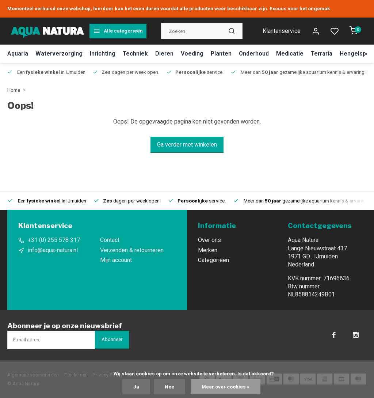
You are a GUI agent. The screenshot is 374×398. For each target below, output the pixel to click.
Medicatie (290, 53)
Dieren (164, 53)
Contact (109, 239)
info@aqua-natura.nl (53, 250)
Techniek (135, 53)
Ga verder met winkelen (187, 144)
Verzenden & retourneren (132, 250)
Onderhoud (254, 53)
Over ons (209, 239)
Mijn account (116, 260)
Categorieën (213, 260)
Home (17, 90)
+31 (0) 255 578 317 (54, 239)
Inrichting (102, 53)
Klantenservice (282, 30)
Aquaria (17, 53)
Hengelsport (357, 53)
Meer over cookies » (225, 387)
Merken (207, 250)
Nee (169, 387)
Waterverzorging (59, 53)
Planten (221, 53)
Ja (136, 387)
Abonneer (112, 339)
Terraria (321, 53)
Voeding (192, 53)
